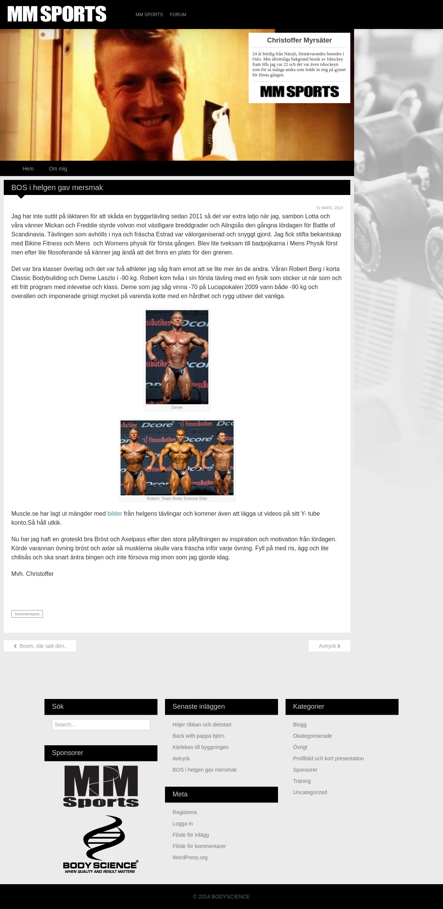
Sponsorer (305, 770)
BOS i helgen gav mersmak (205, 770)
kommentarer (26, 614)
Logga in (183, 824)
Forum (178, 14)
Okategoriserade (312, 736)
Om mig (58, 169)
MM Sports (149, 14)
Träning (302, 781)
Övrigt (300, 747)
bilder (114, 513)
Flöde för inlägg (191, 835)
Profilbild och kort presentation (328, 758)
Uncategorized (310, 792)
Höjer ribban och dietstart (202, 725)
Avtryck (329, 646)
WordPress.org (190, 857)
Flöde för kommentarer (199, 846)
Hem (28, 169)
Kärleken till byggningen (201, 747)
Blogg (300, 725)
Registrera (185, 812)
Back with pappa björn (199, 736)
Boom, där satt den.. (40, 646)
